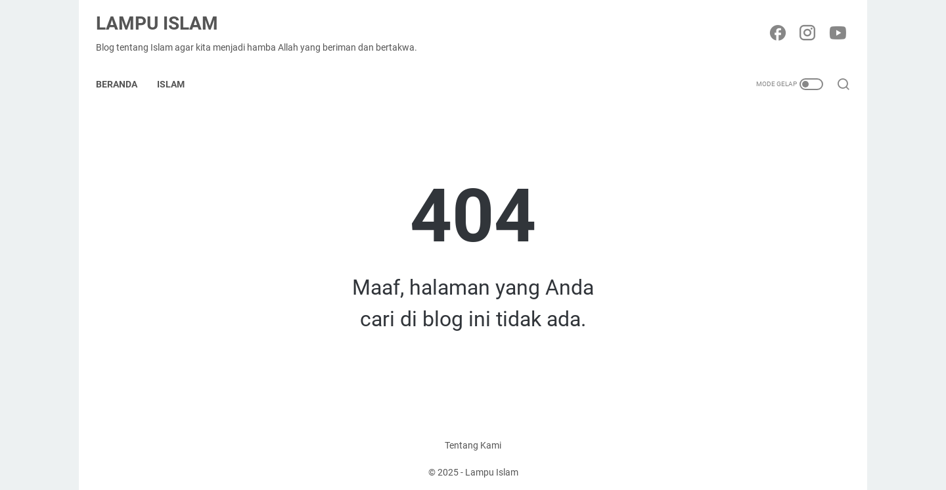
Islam (177, 68)
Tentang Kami (473, 442)
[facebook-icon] (775, 24)
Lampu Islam (163, 13)
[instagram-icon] (805, 24)
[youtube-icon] (834, 24)
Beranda (123, 68)
